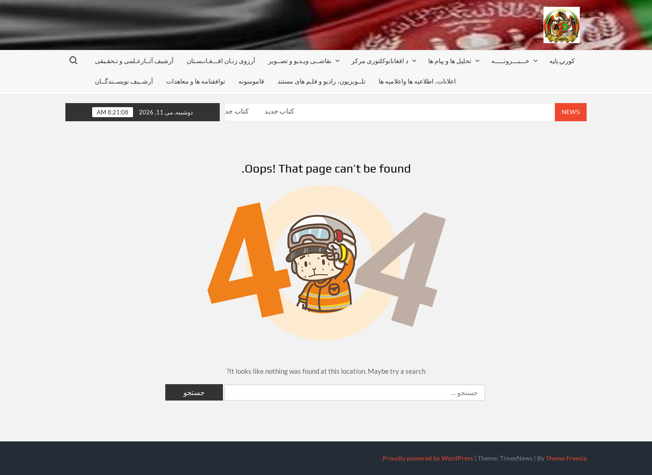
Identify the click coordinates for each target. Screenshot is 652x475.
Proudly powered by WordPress (428, 458)
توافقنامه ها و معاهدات (195, 81)
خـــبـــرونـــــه (510, 60)
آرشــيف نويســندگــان (124, 81)
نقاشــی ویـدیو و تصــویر (299, 60)
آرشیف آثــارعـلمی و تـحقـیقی (134, 60)
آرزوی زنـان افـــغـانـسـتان (221, 60)
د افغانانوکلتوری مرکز (379, 60)
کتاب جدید (235, 111)
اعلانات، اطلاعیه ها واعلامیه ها (417, 81)
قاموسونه (251, 81)
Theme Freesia (566, 458)
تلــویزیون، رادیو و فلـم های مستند (321, 81)
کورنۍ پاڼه (562, 60)
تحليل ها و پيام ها (449, 60)
